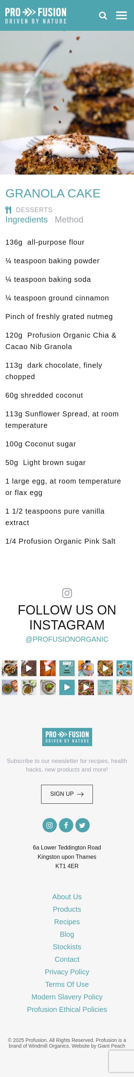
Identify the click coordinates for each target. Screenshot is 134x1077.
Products (67, 909)
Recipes (67, 922)
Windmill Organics (49, 1046)
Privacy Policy (67, 972)
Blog (67, 934)
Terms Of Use (67, 984)
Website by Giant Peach (98, 1046)
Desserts (34, 210)
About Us (66, 897)
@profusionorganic (67, 639)
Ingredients (26, 219)
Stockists (67, 947)
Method (69, 219)
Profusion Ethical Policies (67, 1009)
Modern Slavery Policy (67, 997)
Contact (67, 959)
